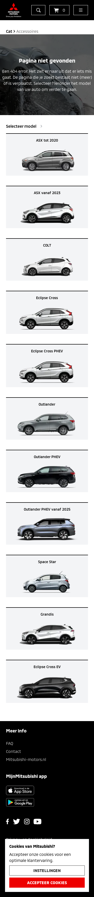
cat (9, 31)
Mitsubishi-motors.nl (26, 759)
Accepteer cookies (47, 882)
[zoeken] (38, 10)
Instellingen (47, 870)
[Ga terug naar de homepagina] (13, 10)
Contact (13, 751)
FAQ (9, 743)
